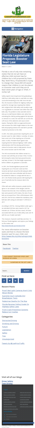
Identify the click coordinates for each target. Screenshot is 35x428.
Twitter (15, 248)
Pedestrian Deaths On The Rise (14, 301)
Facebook (7, 248)
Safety (4, 333)
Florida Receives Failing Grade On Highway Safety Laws (15, 305)
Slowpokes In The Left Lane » (21, 262)
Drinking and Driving (10, 323)
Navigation (17, 29)
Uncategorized (8, 339)
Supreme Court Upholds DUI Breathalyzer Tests (13, 297)
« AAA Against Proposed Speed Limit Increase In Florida (16, 257)
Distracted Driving (9, 320)
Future (5, 327)
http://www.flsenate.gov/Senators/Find (13, 226)
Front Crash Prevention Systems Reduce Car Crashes (15, 311)
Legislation (6, 330)
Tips (4, 336)
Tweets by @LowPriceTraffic (13, 343)
